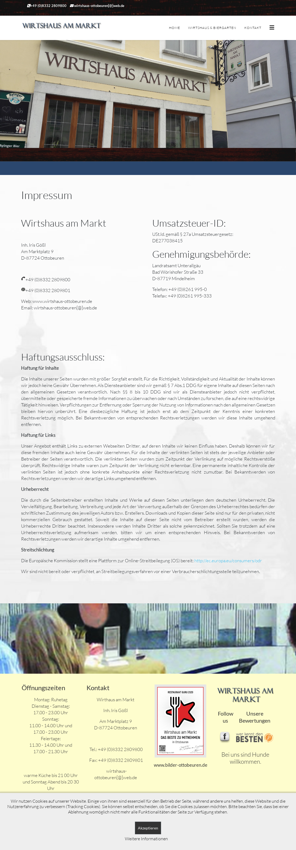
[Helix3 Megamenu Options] (272, 27)
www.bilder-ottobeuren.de (180, 765)
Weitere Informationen (146, 838)
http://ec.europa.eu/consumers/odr (228, 560)
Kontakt (252, 28)
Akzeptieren (148, 828)
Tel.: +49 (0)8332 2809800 (116, 749)
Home (174, 28)
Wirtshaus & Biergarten (212, 28)
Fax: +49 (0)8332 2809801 (115, 760)
